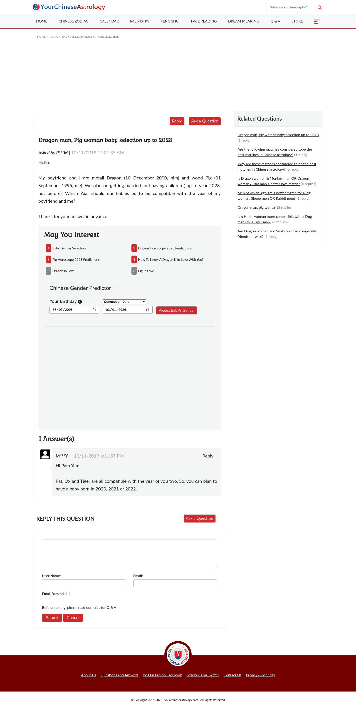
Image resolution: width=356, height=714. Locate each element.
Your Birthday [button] (65, 301)
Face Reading (204, 21)
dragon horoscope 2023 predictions (165, 248)
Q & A (275, 21)
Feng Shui (170, 21)
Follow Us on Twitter (202, 680)
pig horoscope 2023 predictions (76, 259)
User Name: (51, 581)
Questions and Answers (119, 680)
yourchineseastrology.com (181, 705)
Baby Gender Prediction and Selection (90, 36)
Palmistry (139, 21)
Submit (52, 623)
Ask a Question (204, 120)
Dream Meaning (243, 21)
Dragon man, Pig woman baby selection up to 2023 (278, 134)
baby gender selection (69, 248)
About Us (88, 680)
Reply (177, 120)
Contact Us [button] (232, 680)
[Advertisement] (178, 77)
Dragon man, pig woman (256, 207)
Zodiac (73, 21)
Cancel (73, 623)
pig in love (146, 271)
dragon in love (63, 271)
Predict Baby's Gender (176, 310)
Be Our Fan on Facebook (162, 680)
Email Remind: (53, 599)
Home (41, 21)
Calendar (109, 21)
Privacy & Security (260, 680)
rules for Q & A (104, 613)
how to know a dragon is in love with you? (170, 259)
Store (297, 21)
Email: (138, 581)
